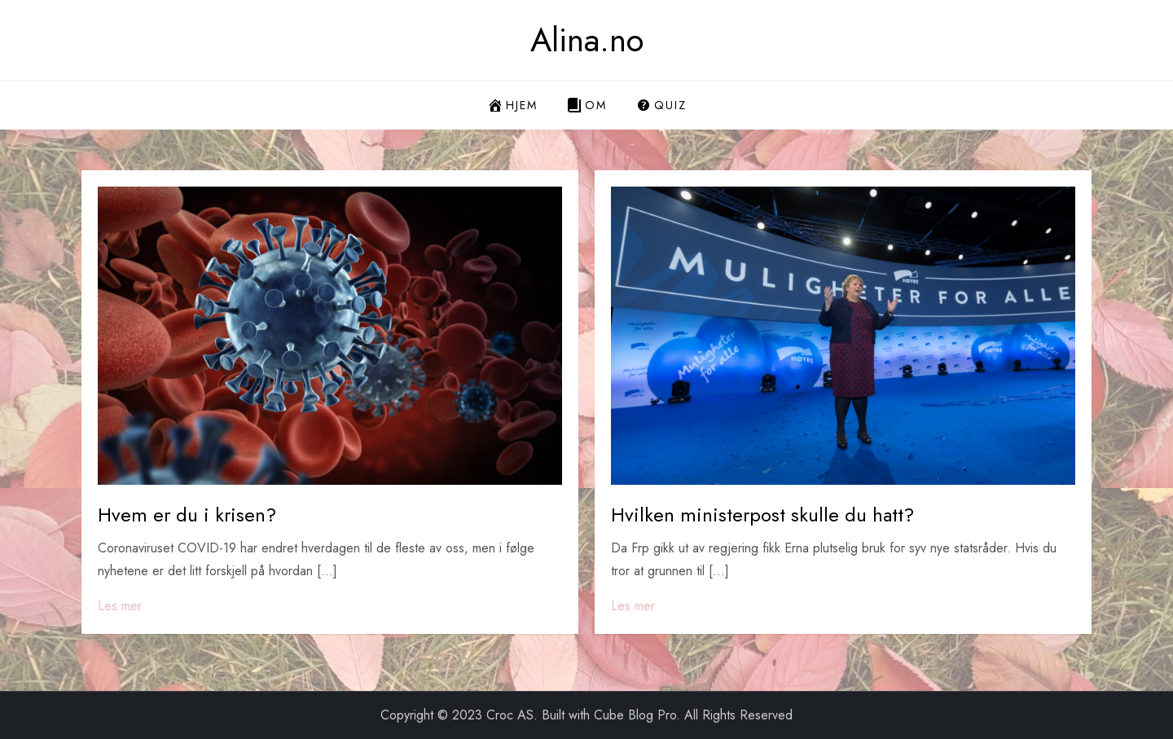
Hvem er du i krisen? (187, 514)
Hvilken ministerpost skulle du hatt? (762, 514)
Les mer (120, 605)
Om (586, 105)
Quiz (661, 105)
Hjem (512, 105)
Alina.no (587, 40)
